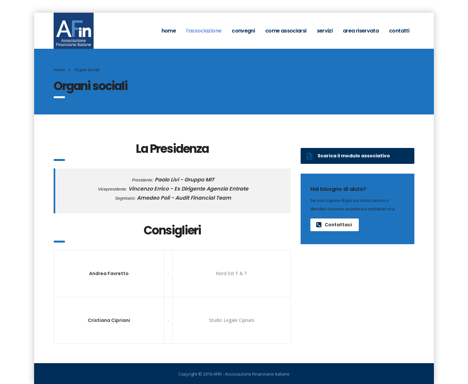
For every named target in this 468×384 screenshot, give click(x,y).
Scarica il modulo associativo (348, 155)
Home (59, 70)
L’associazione (203, 30)
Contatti (399, 30)
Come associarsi (285, 30)
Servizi (325, 30)
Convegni (243, 30)
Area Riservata (361, 30)
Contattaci (334, 224)
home (169, 30)
